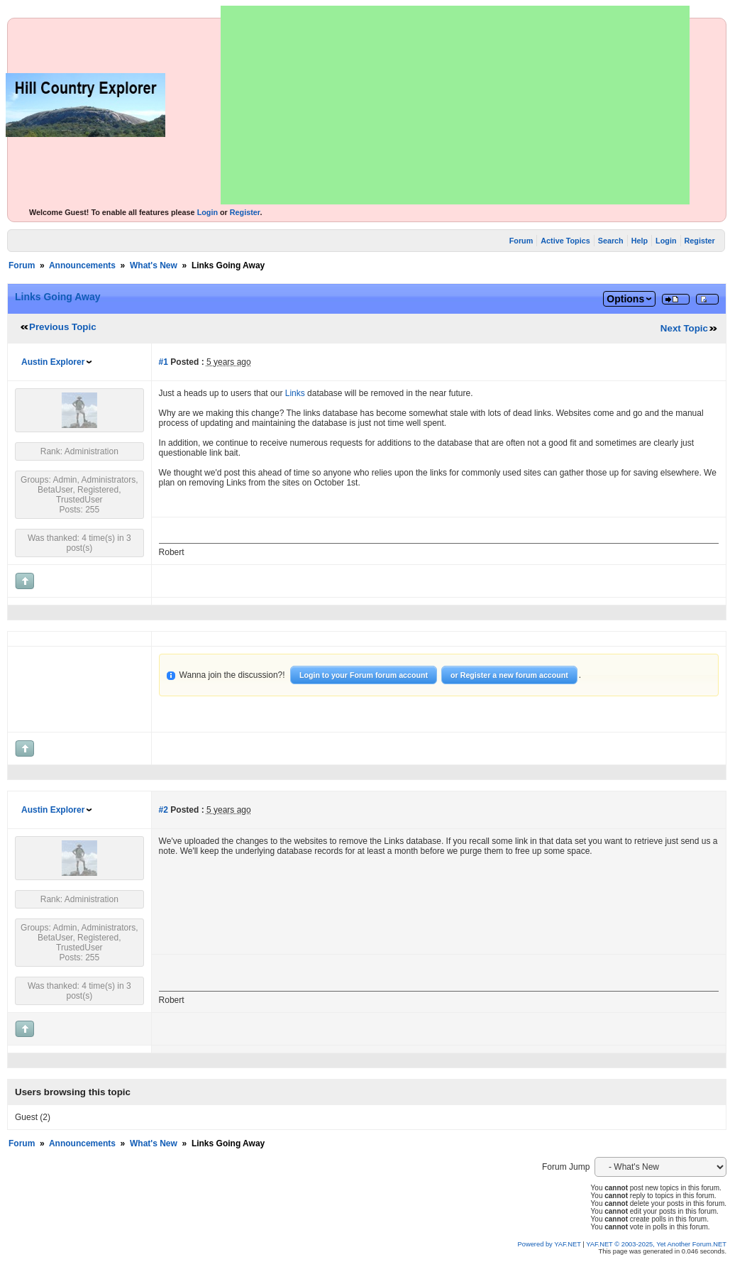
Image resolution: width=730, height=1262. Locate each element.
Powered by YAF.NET (549, 1244)
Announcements (82, 265)
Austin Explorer (52, 362)
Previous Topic (62, 327)
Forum (521, 240)
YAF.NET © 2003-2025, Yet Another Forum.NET (656, 1244)
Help (639, 240)
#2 (163, 810)
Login (207, 212)
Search (611, 240)
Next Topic (684, 328)
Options (625, 298)
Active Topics (565, 240)
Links (295, 393)
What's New (153, 265)
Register (245, 212)
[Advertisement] (455, 105)
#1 (163, 362)
